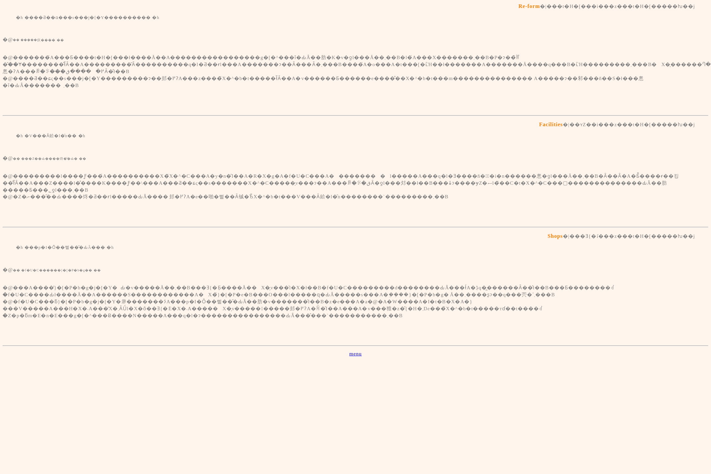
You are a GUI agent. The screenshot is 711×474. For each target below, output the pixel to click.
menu (355, 353)
